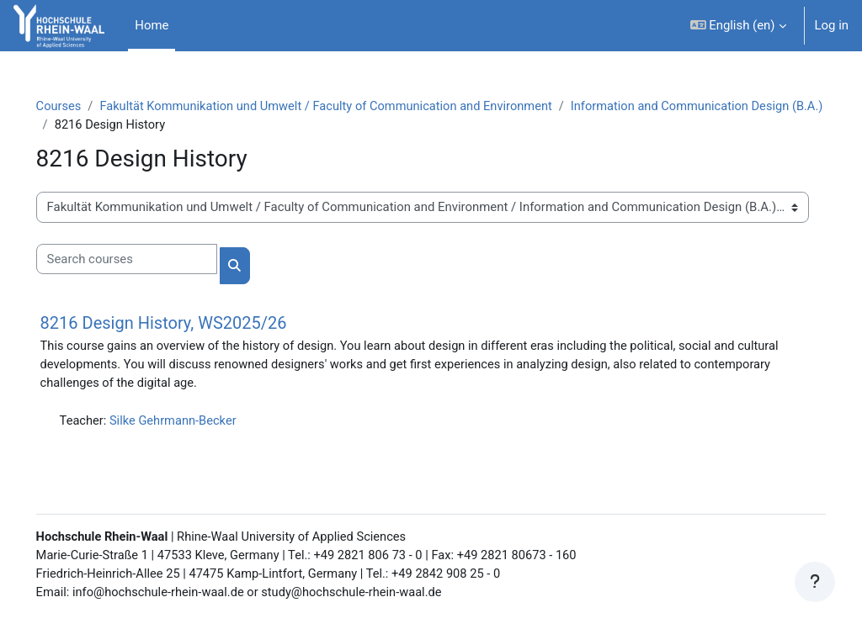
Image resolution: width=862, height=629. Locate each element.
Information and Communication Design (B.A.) (206, 125)
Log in (832, 25)
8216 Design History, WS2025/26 (187, 324)
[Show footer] (815, 582)
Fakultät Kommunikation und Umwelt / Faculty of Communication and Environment (355, 106)
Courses (83, 106)
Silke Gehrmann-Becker (198, 423)
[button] (738, 25)
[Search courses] (150, 260)
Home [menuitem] (151, 25)
